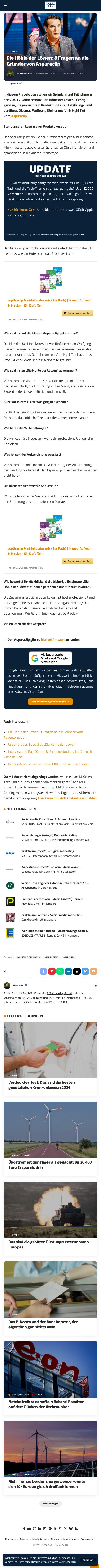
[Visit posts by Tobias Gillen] (10, 74)
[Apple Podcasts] (55, 1532)
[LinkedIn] (95, 988)
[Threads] (65, 1532)
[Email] (93, 974)
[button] (88, 1560)
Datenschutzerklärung (49, 235)
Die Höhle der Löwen (28, 960)
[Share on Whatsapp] (60, 974)
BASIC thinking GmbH (59, 996)
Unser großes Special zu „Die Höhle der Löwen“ (42, 747)
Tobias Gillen (26, 73)
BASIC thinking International (64, 1000)
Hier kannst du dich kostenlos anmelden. (67, 801)
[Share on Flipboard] (52, 974)
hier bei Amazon (53, 643)
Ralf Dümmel (52, 960)
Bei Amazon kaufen (79, 315)
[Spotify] (50, 1532)
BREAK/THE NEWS (20, 1398)
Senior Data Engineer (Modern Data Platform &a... (55, 886)
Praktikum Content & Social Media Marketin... (52, 918)
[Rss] (76, 1532)
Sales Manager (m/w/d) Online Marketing (49, 838)
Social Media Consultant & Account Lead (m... (51, 822)
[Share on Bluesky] (85, 974)
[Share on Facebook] (43, 974)
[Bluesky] (71, 1532)
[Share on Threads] (77, 974)
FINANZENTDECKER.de (55, 1005)
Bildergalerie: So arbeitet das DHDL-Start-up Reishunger (48, 767)
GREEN (15, 1158)
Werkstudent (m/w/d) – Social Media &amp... (51, 870)
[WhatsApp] (60, 1532)
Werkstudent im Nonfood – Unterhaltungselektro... (55, 934)
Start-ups (68, 960)
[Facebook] (24, 1532)
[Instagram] (34, 1532)
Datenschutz (66, 1562)
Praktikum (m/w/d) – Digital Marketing (47, 854)
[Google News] (29, 1532)
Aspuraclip (19, 116)
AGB (82, 235)
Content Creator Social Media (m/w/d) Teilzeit (52, 902)
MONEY (13, 52)
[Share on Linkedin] (68, 974)
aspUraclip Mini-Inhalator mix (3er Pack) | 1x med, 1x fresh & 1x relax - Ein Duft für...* (49, 303)
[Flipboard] (44, 1532)
